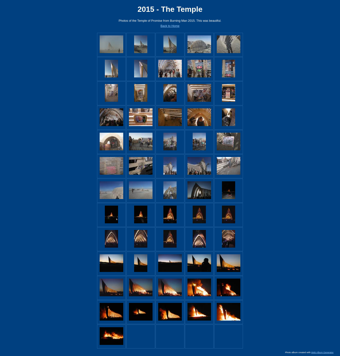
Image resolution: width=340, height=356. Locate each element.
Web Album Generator (322, 352)
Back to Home (170, 26)
